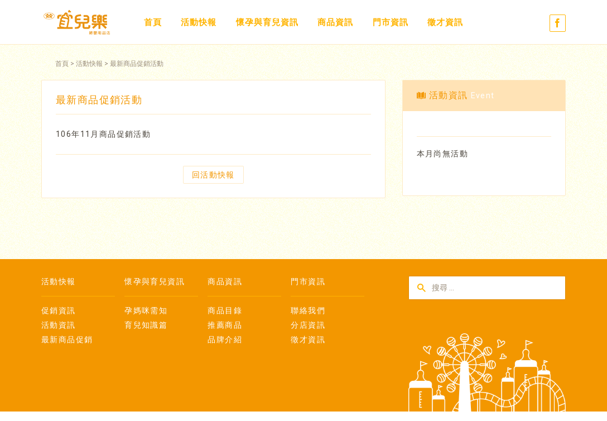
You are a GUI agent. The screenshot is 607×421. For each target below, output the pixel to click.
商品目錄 (225, 310)
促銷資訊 (58, 310)
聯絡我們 (308, 310)
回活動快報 (213, 174)
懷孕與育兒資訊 (267, 22)
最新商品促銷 (67, 339)
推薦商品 (225, 324)
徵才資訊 (445, 22)
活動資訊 (58, 324)
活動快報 (198, 22)
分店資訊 (308, 324)
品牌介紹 (225, 339)
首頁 (153, 22)
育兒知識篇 (145, 324)
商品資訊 (335, 22)
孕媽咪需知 (145, 310)
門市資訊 (390, 22)
